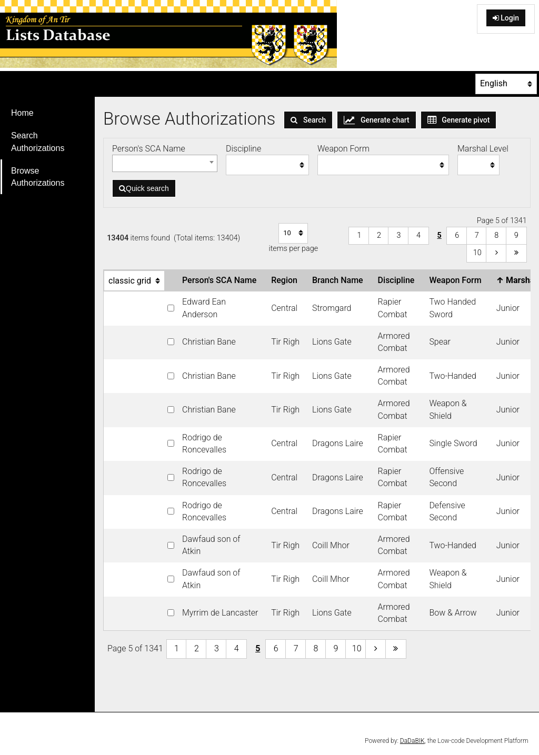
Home (22, 112)
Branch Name (339, 280)
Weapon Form (457, 280)
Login (506, 18)
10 (477, 252)
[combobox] (164, 163)
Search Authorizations (37, 141)
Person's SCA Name (221, 280)
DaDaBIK (412, 740)
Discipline (398, 280)
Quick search (144, 188)
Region (286, 280)
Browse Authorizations (37, 176)
